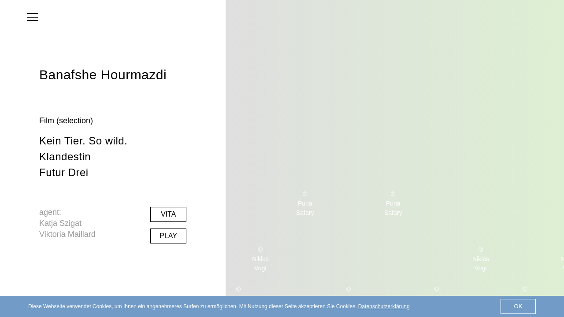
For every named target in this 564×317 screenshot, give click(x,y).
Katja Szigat (60, 223)
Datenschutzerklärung (384, 306)
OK (518, 306)
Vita (168, 214)
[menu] (32, 17)
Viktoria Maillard (67, 234)
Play (168, 236)
